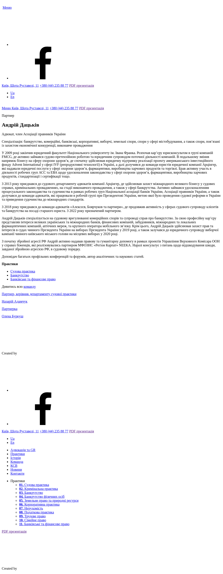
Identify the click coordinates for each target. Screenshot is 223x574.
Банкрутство (19, 275)
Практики (17, 454)
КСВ (13, 465)
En (12, 97)
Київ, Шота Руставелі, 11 (20, 85)
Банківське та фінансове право (33, 279)
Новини (16, 469)
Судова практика (22, 271)
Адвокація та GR (22, 450)
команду (30, 286)
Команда (16, 462)
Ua (12, 93)
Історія (15, 458)
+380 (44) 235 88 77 (54, 85)
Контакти (17, 473)
